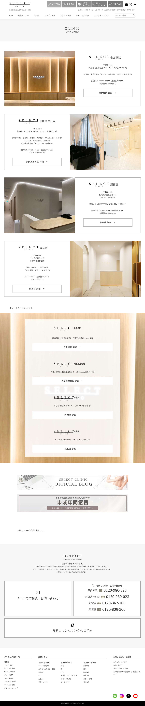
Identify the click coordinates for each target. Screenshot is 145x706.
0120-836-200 (113, 609)
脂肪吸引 (86, 666)
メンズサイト (49, 15)
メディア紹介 (8, 675)
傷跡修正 (86, 682)
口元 (62, 672)
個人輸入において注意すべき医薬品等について (126, 673)
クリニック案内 (9, 668)
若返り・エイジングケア (69, 675)
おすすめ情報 (8, 678)
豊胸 (84, 669)
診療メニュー (23, 15)
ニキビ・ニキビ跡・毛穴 (46, 669)
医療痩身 (86, 672)
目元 (62, 666)
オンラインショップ (11, 688)
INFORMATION (9, 672)
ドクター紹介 (65, 15)
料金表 (36, 15)
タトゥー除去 (87, 679)
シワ (39, 675)
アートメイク (65, 682)
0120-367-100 (113, 603)
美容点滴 (86, 675)
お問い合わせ (117, 665)
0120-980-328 (115, 590)
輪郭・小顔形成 (66, 679)
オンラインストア (101, 15)
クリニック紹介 (82, 15)
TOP (11, 15)
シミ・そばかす (43, 666)
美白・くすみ (42, 682)
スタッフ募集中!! (10, 681)
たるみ (40, 679)
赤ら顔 (40, 672)
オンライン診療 (9, 685)
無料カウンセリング (120, 662)
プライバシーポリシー (120, 668)
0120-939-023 (117, 596)
